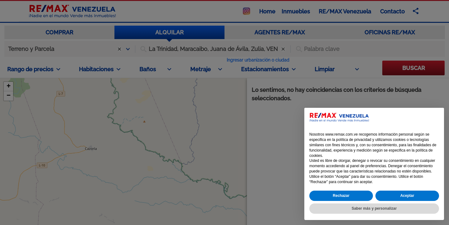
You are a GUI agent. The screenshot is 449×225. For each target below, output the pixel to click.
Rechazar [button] (341, 195)
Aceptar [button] (407, 195)
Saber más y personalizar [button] (374, 208)
